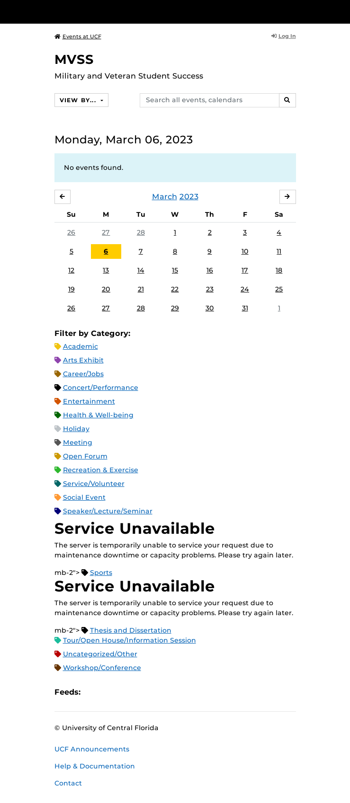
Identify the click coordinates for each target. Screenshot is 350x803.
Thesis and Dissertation (130, 630)
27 (106, 232)
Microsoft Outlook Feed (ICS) (109, 692)
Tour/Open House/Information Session (129, 640)
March (164, 196)
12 (71, 270)
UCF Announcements (91, 749)
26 (71, 232)
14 (140, 270)
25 (279, 289)
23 (210, 289)
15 (175, 270)
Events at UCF (77, 36)
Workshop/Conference (102, 667)
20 (106, 289)
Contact (68, 783)
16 (209, 270)
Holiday (76, 428)
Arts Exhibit (83, 360)
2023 (188, 196)
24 (245, 289)
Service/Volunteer (94, 483)
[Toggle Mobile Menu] (340, 11)
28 (141, 232)
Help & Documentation (94, 766)
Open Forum (85, 456)
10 (245, 251)
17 (245, 270)
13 (106, 270)
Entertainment (89, 401)
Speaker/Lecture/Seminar (108, 511)
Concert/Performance (100, 387)
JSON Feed (157, 692)
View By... (79, 100)
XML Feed (141, 692)
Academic (80, 346)
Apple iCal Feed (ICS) (93, 692)
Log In (283, 36)
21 (141, 289)
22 (175, 289)
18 (279, 270)
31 (245, 308)
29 (175, 308)
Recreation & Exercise (100, 470)
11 (279, 251)
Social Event (84, 497)
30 (210, 308)
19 (71, 289)
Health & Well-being (98, 415)
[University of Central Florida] (72, 11)
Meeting (77, 442)
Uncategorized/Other (100, 654)
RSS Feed (125, 692)
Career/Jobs (83, 374)
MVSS (74, 59)
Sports (101, 572)
